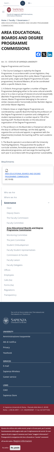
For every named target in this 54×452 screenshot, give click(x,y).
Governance (22, 20)
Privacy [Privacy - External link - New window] (6, 347)
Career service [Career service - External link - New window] (9, 376)
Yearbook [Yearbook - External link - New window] (7, 352)
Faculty (12, 20)
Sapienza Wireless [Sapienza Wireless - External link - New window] (11, 371)
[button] (30, 3)
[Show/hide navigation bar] (3, 11)
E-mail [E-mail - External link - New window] (6, 366)
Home (3, 20)
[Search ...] (22, 3)
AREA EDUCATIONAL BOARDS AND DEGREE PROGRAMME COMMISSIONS (22, 175)
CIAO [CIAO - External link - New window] (5, 390)
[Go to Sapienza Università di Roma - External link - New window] (16, 9)
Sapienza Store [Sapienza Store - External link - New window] (10, 395)
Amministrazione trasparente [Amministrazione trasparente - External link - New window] (16, 336)
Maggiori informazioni (22, 443)
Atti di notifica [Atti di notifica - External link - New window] (9, 342)
